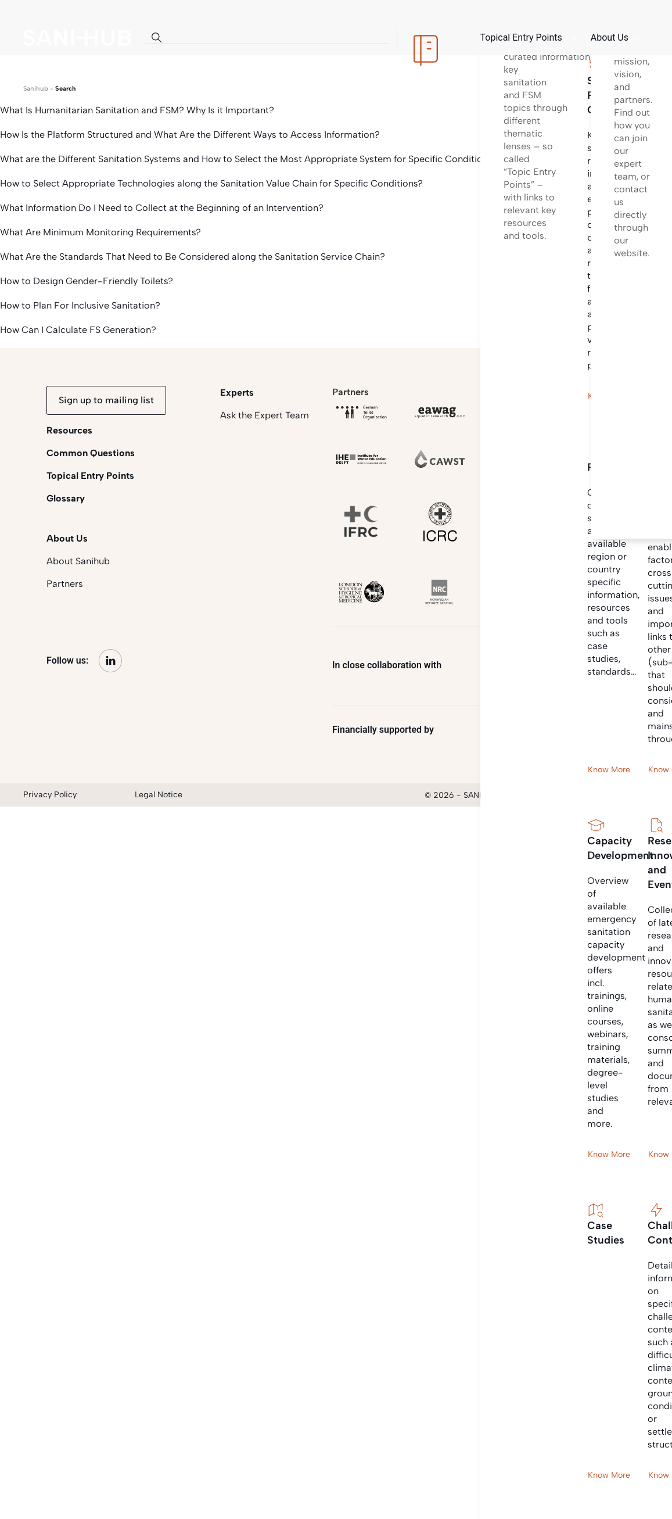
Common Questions (90, 452)
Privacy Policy (50, 795)
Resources (69, 430)
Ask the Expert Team (264, 415)
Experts (237, 392)
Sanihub (35, 88)
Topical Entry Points (90, 475)
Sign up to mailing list (106, 400)
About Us (67, 538)
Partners (64, 583)
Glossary (65, 498)
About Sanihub (78, 561)
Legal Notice (158, 795)
